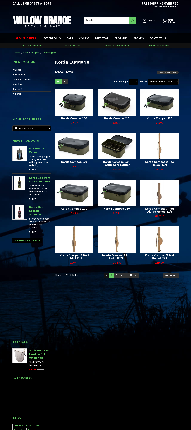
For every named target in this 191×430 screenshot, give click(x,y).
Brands (138, 38)
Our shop (17, 94)
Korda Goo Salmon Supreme (36, 192)
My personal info (91, 374)
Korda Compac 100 (74, 118)
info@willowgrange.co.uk (167, 393)
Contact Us (158, 38)
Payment (17, 89)
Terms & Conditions (22, 79)
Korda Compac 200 (74, 208)
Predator (102, 38)
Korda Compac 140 (74, 162)
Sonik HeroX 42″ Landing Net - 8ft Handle (40, 244)
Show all (171, 275)
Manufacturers (26, 103)
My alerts (88, 383)
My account (89, 362)
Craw (28, 286)
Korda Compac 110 (116, 118)
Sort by (143, 81)
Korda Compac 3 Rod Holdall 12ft (116, 257)
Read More (17, 384)
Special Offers (25, 38)
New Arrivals (51, 38)
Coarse (84, 38)
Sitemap (116, 380)
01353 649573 (40, 3)
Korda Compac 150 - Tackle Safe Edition (116, 163)
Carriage (17, 70)
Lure (37, 286)
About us (17, 84)
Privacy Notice (20, 74)
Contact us (117, 368)
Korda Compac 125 (159, 118)
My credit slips (90, 368)
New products (25, 122)
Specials (20, 232)
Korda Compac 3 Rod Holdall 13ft (159, 257)
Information (23, 62)
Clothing (121, 38)
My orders (88, 365)
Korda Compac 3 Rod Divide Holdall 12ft (159, 210)
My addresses (90, 371)
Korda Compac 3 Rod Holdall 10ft (74, 257)
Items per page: (120, 81)
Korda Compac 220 (117, 208)
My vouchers (89, 377)
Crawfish (18, 286)
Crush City (19, 290)
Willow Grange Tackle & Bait (25, 422)
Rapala (31, 290)
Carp (69, 38)
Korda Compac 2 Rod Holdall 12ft (159, 163)
